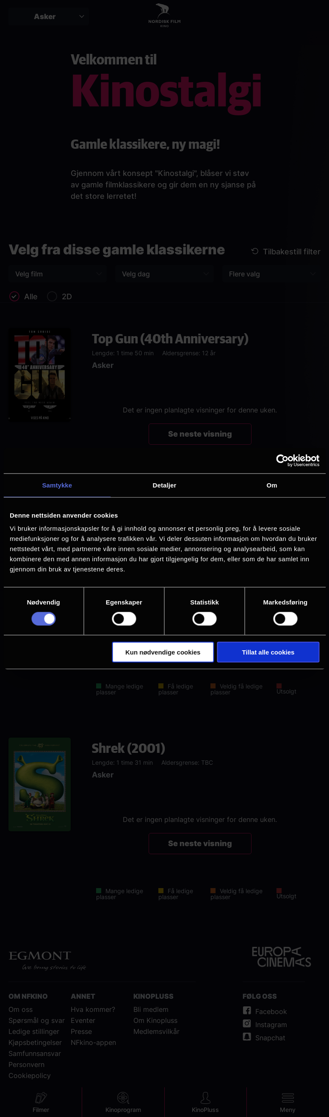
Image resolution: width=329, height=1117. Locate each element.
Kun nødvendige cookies (163, 652)
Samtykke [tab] (57, 484)
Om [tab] (272, 484)
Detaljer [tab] (165, 484)
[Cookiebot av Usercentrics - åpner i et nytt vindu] (282, 460)
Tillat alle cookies (268, 652)
